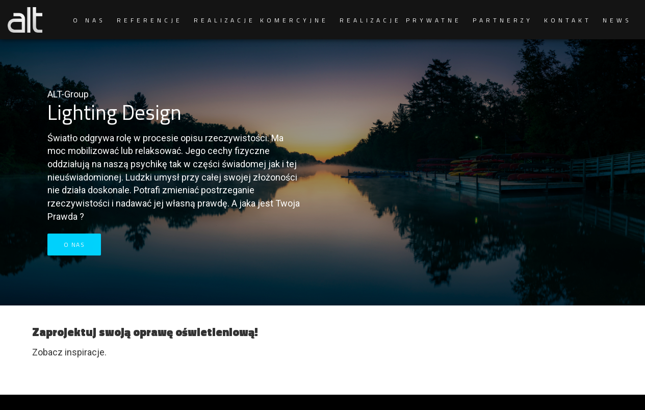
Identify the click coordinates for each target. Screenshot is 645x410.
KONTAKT (567, 20)
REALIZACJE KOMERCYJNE (261, 20)
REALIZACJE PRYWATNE (400, 20)
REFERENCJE (150, 20)
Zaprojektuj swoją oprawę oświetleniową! (145, 332)
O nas (74, 244)
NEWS (617, 20)
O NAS (89, 20)
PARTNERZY (503, 20)
